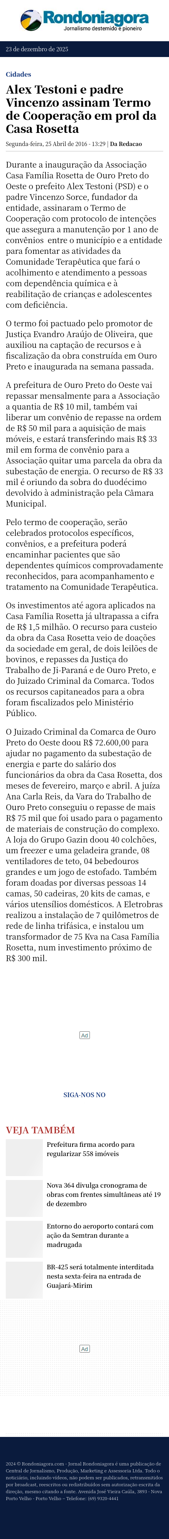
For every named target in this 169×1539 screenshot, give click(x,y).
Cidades (18, 74)
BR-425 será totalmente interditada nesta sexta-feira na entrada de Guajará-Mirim (100, 1276)
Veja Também (40, 1129)
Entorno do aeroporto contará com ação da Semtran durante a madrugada (100, 1235)
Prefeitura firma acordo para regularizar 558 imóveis (91, 1149)
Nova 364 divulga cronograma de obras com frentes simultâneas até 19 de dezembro (104, 1194)
